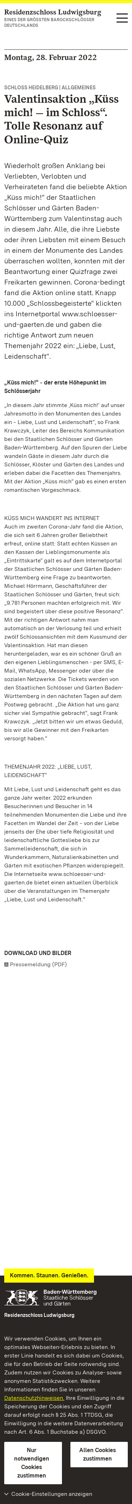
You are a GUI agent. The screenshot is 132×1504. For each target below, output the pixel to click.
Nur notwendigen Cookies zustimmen (31, 1463)
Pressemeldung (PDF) (38, 964)
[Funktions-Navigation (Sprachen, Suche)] (122, 18)
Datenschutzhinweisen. (34, 1398)
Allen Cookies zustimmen (97, 1454)
